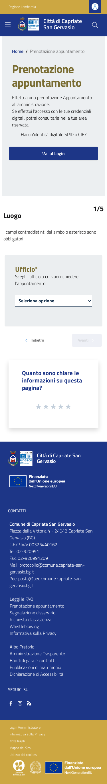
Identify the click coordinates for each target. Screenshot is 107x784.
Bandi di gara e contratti (32, 660)
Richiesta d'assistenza (30, 619)
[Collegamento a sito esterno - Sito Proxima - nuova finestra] (19, 767)
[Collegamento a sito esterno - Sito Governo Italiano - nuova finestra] (36, 767)
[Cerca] (95, 25)
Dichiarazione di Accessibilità (36, 674)
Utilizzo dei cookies (23, 754)
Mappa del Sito (20, 747)
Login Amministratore (25, 727)
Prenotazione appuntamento (37, 605)
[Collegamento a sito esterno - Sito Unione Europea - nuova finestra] (36, 481)
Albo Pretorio (22, 646)
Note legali (17, 741)
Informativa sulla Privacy (33, 633)
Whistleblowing (24, 626)
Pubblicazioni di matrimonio (35, 667)
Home (17, 51)
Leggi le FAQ (21, 599)
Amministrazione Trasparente (37, 653)
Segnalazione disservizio (32, 612)
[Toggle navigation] (7, 24)
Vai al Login (53, 153)
